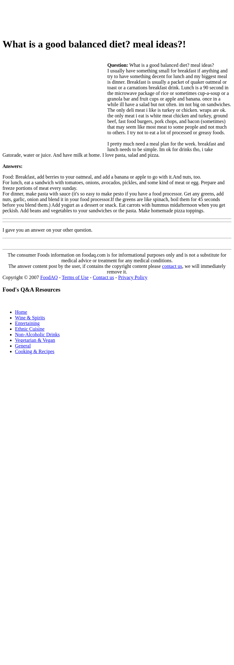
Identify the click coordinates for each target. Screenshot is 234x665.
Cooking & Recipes (34, 351)
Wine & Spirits (30, 317)
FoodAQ (49, 277)
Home (21, 312)
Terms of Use (75, 277)
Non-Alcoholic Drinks (37, 334)
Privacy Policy (133, 277)
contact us (172, 266)
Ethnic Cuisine (30, 329)
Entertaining (27, 323)
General (23, 345)
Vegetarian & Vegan (35, 340)
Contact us (103, 277)
